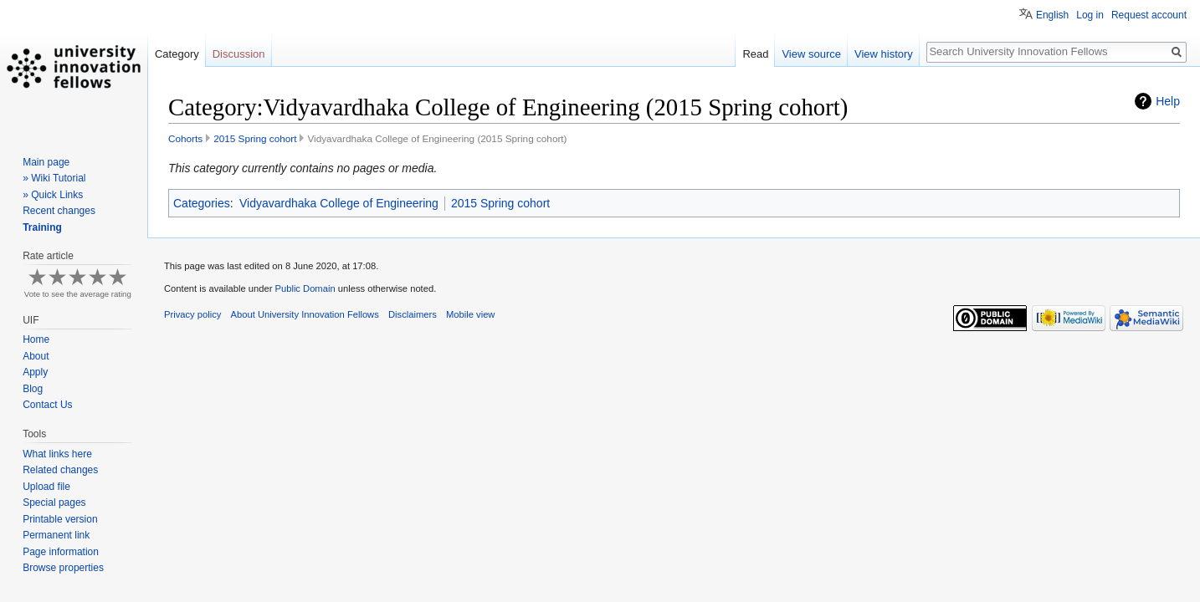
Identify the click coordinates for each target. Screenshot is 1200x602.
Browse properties (63, 568)
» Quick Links (53, 195)
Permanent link (56, 535)
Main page (46, 162)
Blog (33, 389)
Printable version (60, 519)
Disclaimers (412, 314)
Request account (1149, 15)
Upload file (46, 486)
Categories (201, 203)
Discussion (239, 54)
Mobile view (470, 314)
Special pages (54, 502)
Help (1168, 101)
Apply (35, 372)
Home (36, 339)
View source (811, 54)
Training (42, 227)
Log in (1090, 15)
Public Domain (304, 288)
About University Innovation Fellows (305, 314)
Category (177, 54)
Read (755, 54)
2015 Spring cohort (254, 138)
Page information (61, 552)
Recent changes (59, 211)
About (36, 356)
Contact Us (47, 405)
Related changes (60, 470)
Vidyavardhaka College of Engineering (338, 203)
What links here (57, 454)
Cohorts (185, 138)
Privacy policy (192, 314)
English (1052, 15)
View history (883, 54)
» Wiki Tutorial (54, 178)
